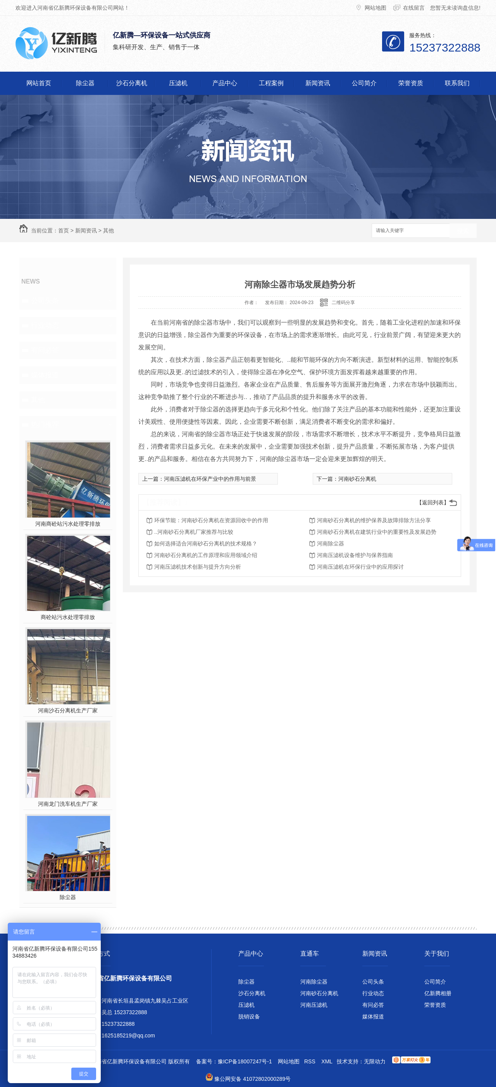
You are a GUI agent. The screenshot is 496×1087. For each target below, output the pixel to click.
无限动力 (375, 1061)
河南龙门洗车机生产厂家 (68, 804)
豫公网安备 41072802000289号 (252, 1079)
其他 (108, 230)
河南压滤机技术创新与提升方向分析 (197, 567)
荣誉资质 (410, 83)
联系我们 (457, 83)
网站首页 (38, 83)
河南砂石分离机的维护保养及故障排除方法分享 (374, 520)
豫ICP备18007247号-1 (245, 1061)
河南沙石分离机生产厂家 (68, 710)
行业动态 (45, 325)
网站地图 (376, 8)
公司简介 (364, 83)
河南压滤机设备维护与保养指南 (355, 555)
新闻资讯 (317, 83)
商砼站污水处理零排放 (68, 617)
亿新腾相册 (437, 993)
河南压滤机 (313, 1005)
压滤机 (178, 83)
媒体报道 (45, 375)
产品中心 (224, 83)
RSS (309, 1061)
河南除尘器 (330, 543)
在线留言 (414, 8)
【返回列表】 (433, 502)
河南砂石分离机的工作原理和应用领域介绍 (205, 555)
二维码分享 (343, 302)
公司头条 (45, 300)
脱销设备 (249, 1016)
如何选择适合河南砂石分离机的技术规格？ (205, 543)
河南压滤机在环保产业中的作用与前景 (210, 479)
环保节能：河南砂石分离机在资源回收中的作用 (211, 520)
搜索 (463, 231)
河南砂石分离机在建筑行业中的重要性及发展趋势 (376, 532)
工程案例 (271, 83)
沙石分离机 (131, 83)
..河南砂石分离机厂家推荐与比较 (193, 532)
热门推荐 (45, 424)
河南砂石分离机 (357, 479)
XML (326, 1061)
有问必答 (45, 350)
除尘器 (85, 83)
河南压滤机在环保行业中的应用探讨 (360, 567)
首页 (63, 230)
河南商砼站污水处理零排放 (67, 524)
